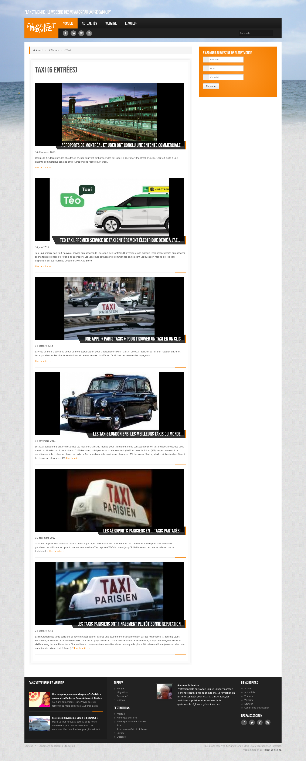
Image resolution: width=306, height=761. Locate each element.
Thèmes (55, 50)
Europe (121, 732)
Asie (119, 725)
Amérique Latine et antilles (131, 721)
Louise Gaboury (41, 28)
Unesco (121, 699)
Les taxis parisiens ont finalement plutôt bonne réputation (129, 624)
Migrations (123, 692)
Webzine (111, 23)
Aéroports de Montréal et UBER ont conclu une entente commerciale (121, 145)
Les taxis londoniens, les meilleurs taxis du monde (137, 434)
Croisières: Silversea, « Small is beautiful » (75, 717)
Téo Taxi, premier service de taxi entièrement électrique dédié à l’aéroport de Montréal (120, 240)
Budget (121, 688)
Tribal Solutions (272, 749)
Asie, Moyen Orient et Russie (132, 729)
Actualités (89, 23)
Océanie (121, 736)
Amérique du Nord (127, 717)
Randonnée (123, 696)
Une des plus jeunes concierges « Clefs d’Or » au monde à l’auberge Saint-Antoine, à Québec (77, 696)
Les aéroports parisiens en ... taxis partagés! (142, 531)
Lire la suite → (43, 167)
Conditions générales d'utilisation (57, 745)
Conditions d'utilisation (256, 707)
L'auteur (131, 23)
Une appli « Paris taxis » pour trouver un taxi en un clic (133, 339)
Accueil (68, 23)
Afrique (121, 713)
